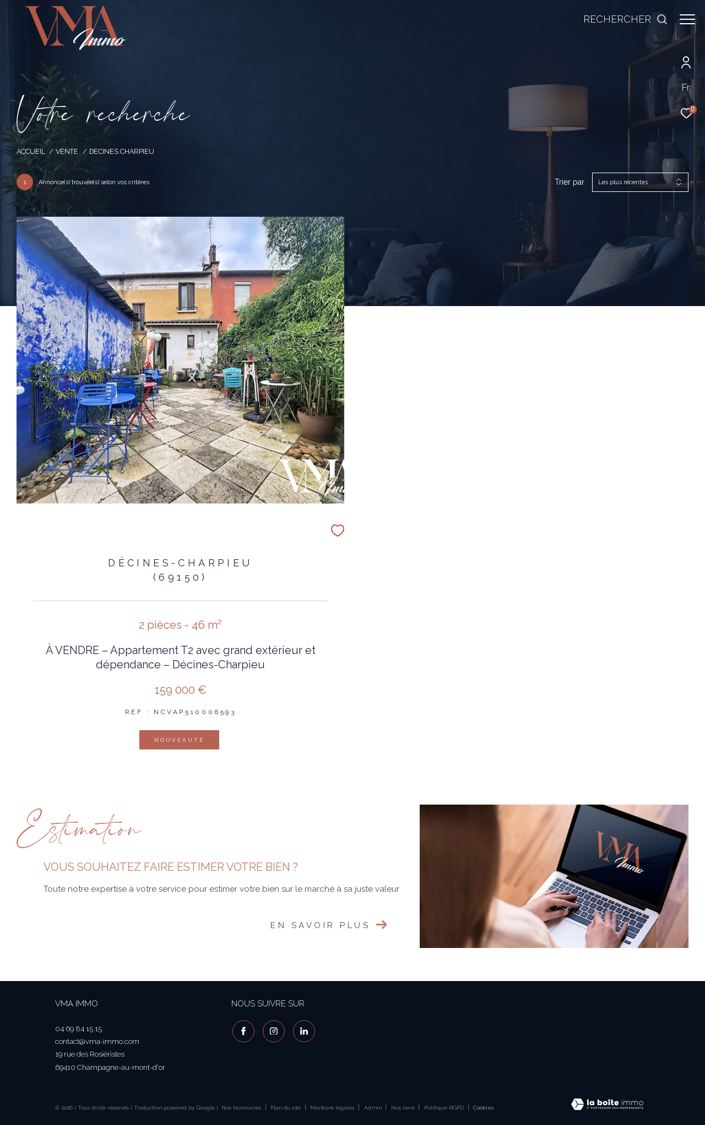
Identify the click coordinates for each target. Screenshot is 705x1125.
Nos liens (403, 1108)
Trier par (569, 182)
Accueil (31, 151)
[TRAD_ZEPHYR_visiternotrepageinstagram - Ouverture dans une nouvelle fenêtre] (273, 1030)
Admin (373, 1108)
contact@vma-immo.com (97, 1041)
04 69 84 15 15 (78, 1029)
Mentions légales (333, 1108)
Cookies (483, 1108)
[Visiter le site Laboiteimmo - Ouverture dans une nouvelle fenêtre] (607, 1105)
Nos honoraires (241, 1108)
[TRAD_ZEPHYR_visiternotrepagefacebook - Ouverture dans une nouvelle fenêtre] (242, 1030)
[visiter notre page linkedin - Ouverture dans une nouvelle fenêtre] (303, 1030)
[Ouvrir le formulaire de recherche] (620, 19)
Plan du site (286, 1108)
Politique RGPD (444, 1108)
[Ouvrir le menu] (687, 19)
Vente (67, 151)
